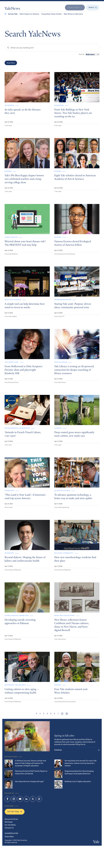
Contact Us (9, 828)
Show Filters (11, 63)
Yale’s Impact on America (29, 14)
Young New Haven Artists (51, 14)
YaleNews (12, 8)
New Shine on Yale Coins (73, 14)
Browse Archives (11, 819)
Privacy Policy (9, 836)
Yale (96, 842)
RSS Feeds (9, 822)
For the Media (10, 825)
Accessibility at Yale (11, 833)
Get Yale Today (14, 811)
